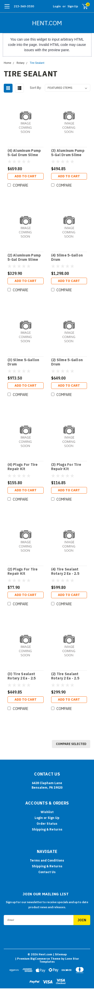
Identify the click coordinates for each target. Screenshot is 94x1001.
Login (57, 6)
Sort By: (35, 87)
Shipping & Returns (47, 829)
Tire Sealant (37, 63)
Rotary (21, 63)
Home (7, 63)
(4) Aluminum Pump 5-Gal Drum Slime (24, 153)
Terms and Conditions (47, 860)
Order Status (47, 823)
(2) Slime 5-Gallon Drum (67, 362)
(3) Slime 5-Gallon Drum (23, 362)
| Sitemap (60, 954)
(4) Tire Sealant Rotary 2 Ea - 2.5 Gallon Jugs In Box (67, 571)
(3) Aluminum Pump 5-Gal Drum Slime (67, 153)
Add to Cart (26, 176)
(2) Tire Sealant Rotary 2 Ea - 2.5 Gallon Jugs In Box (67, 676)
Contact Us (47, 872)
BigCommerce (40, 958)
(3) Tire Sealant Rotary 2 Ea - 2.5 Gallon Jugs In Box (24, 676)
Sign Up (72, 6)
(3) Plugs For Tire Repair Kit (66, 467)
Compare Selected (71, 744)
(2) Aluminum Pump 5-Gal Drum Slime (24, 257)
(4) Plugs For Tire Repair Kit (23, 467)
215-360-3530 (24, 6)
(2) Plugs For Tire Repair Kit (23, 571)
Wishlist (47, 812)
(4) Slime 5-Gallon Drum (67, 257)
